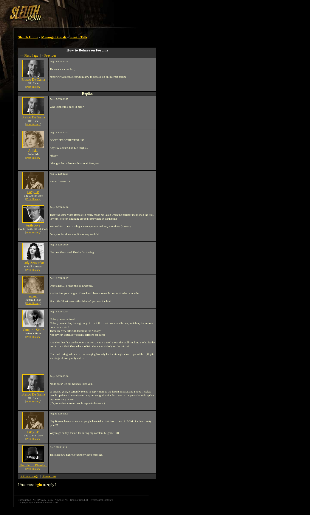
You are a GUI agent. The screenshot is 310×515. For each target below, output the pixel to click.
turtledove (33, 225)
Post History (33, 86)
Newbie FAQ (61, 500)
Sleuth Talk (78, 37)
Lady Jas (33, 192)
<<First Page (29, 55)
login (38, 485)
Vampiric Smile (33, 330)
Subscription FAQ (27, 500)
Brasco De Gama (33, 79)
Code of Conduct (79, 500)
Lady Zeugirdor (33, 263)
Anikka (33, 150)
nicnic (33, 296)
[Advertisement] (74, 11)
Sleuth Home (28, 37)
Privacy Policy (45, 500)
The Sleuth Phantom (33, 465)
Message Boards (54, 37)
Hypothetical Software (101, 500)
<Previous (49, 55)
